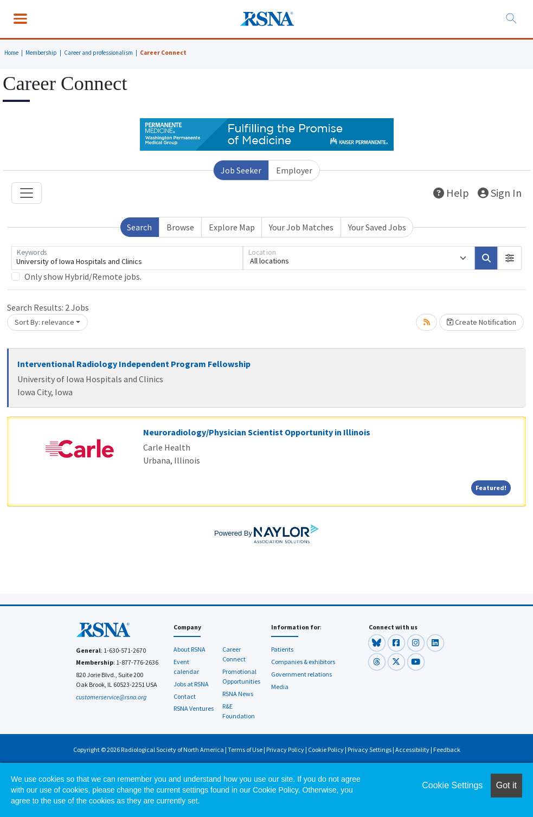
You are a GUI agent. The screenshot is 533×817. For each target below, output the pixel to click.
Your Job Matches (301, 227)
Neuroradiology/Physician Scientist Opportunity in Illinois (256, 432)
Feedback (446, 749)
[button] (510, 258)
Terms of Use (245, 749)
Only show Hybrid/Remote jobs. (83, 276)
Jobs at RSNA (191, 684)
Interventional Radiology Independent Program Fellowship (134, 363)
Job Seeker (241, 170)
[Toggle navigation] (26, 193)
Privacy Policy (285, 749)
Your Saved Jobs (377, 227)
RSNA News (237, 694)
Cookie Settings (452, 785)
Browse (180, 227)
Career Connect (163, 52)
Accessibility (412, 749)
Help (451, 193)
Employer (294, 170)
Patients (282, 649)
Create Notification (481, 322)
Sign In (500, 193)
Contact (185, 696)
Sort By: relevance (44, 322)
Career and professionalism (98, 52)
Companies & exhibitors (303, 662)
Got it (506, 785)
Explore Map (232, 227)
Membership (41, 52)
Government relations (301, 674)
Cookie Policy (326, 749)
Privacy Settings (369, 749)
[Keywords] (127, 258)
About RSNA (190, 649)
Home (11, 52)
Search (139, 227)
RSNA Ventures (194, 708)
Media (279, 687)
